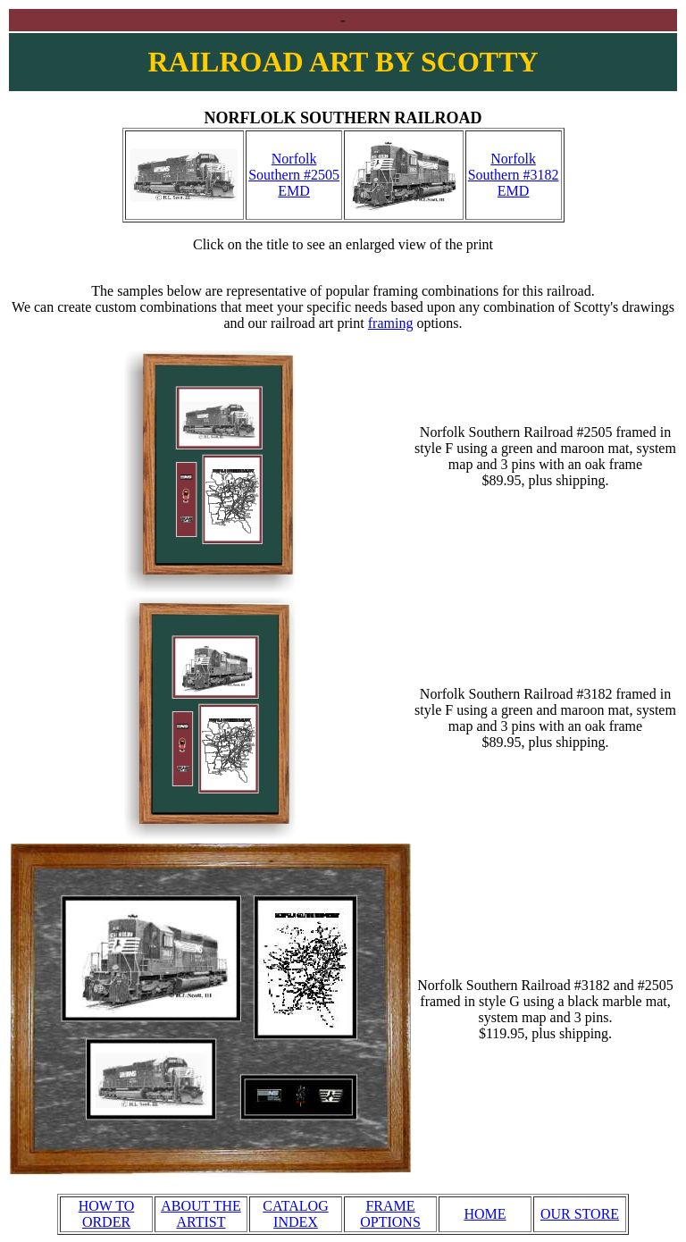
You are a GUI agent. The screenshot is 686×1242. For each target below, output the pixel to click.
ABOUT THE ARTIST (201, 1213)
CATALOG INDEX (295, 1213)
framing (391, 323)
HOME (485, 1213)
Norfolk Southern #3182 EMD (513, 174)
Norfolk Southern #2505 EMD (293, 174)
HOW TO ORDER (107, 1213)
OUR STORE (579, 1213)
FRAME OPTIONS (390, 1213)
